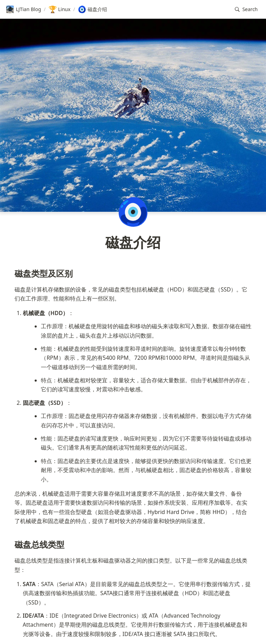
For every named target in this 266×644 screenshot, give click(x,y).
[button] (246, 9)
